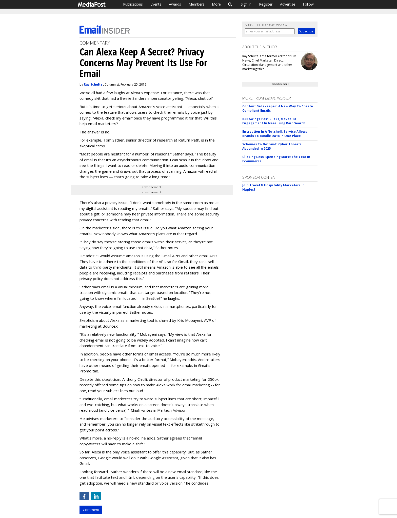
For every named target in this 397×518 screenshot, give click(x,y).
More (216, 4)
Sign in (246, 4)
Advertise (287, 4)
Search (230, 4)
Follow (308, 4)
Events (155, 4)
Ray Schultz (93, 84)
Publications (133, 4)
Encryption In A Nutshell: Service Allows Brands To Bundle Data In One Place (274, 133)
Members (196, 4)
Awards (175, 4)
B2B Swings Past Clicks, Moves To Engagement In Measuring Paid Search (273, 121)
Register (265, 4)
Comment (91, 509)
